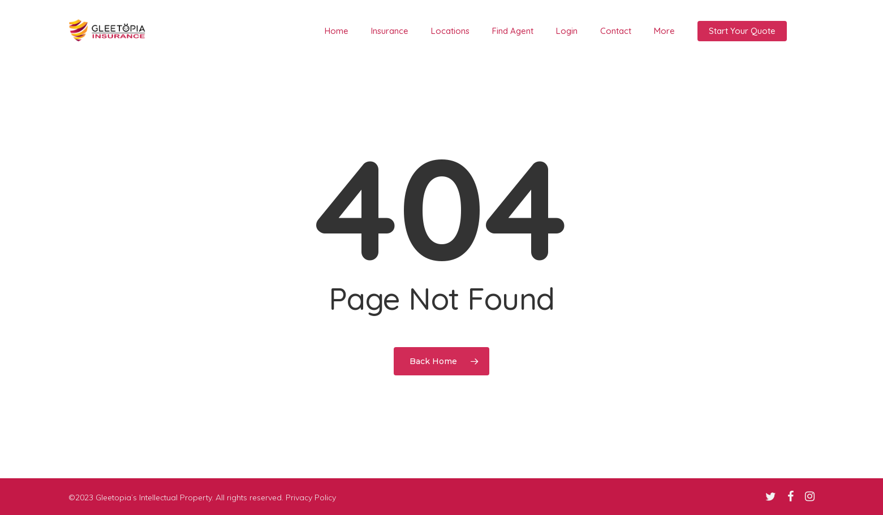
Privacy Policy (311, 497)
